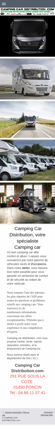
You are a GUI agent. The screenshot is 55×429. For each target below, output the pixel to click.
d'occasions (38, 264)
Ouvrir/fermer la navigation (27, 4)
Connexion (48, 412)
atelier (26, 268)
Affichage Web (47, 415)
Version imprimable (12, 412)
